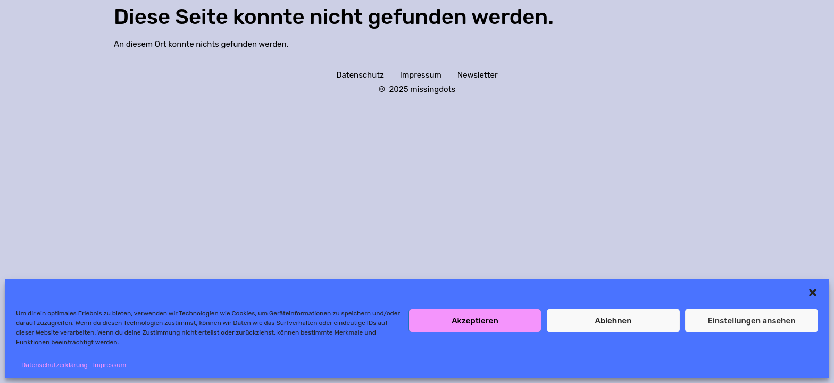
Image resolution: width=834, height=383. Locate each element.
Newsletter (477, 75)
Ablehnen (613, 321)
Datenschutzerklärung (54, 365)
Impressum (109, 365)
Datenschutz (360, 75)
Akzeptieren (475, 321)
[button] (812, 292)
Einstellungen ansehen (751, 321)
